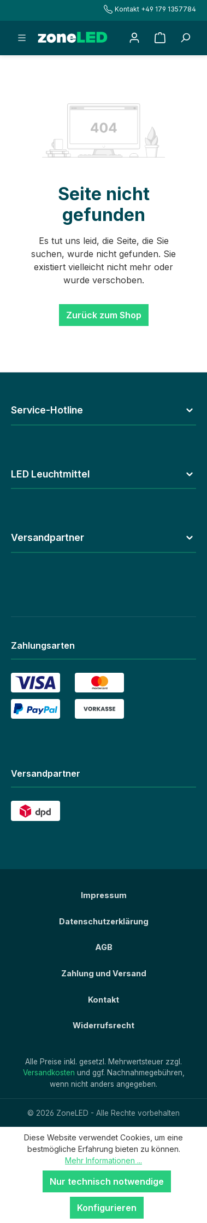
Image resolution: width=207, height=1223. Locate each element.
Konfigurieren (107, 1207)
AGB (104, 947)
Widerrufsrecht (103, 1025)
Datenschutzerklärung (104, 921)
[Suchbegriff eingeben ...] (185, 38)
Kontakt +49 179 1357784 (150, 9)
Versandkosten (49, 1072)
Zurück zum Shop (103, 315)
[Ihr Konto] (134, 38)
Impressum (104, 895)
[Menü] (22, 38)
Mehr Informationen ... (103, 1160)
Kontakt (103, 999)
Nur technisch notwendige (107, 1181)
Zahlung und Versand (103, 973)
